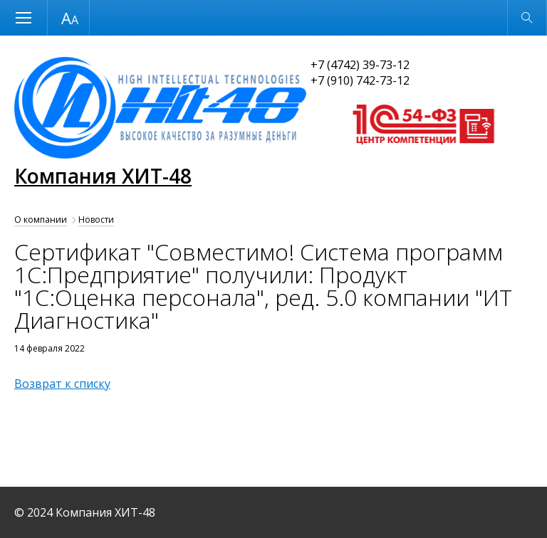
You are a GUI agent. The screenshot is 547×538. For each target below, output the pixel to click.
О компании (40, 219)
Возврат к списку (62, 383)
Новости (96, 219)
